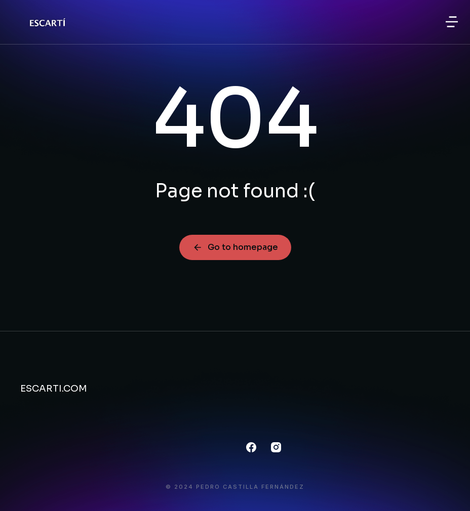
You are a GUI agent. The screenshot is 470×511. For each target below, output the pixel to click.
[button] (452, 22)
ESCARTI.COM (53, 388)
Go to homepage (235, 247)
